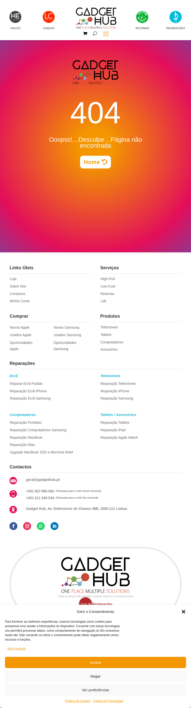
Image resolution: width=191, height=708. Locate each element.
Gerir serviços (16, 648)
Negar (96, 676)
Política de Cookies (78, 701)
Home (92, 162)
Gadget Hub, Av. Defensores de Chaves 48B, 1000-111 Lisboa (76, 509)
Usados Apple (20, 335)
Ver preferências (95, 690)
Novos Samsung (66, 327)
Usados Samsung (67, 335)
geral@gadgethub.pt (43, 480)
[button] (183, 611)
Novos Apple (19, 327)
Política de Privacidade (108, 701)
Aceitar (95, 662)
